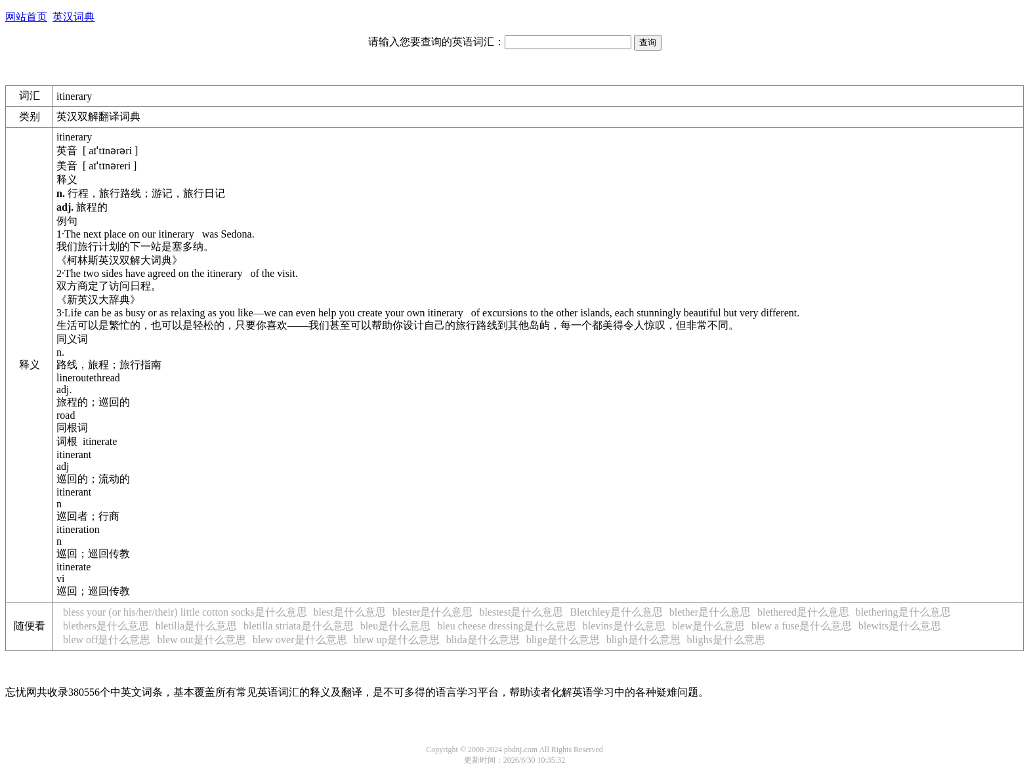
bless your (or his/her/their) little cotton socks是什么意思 (185, 612)
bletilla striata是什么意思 (298, 625)
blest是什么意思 (350, 612)
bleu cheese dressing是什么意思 (506, 625)
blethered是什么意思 (803, 612)
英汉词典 (73, 16)
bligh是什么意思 (643, 639)
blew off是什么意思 (106, 639)
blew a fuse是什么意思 (801, 625)
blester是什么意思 (432, 612)
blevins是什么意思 (624, 625)
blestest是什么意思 (521, 612)
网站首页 (26, 16)
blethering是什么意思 (903, 612)
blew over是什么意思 (300, 639)
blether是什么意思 (710, 612)
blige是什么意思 (563, 639)
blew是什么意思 (708, 625)
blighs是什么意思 (726, 639)
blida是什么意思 (483, 639)
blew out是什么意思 (201, 639)
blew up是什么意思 (397, 639)
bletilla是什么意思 (196, 625)
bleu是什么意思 (395, 625)
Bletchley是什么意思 (616, 612)
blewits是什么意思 (899, 625)
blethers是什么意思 (106, 625)
